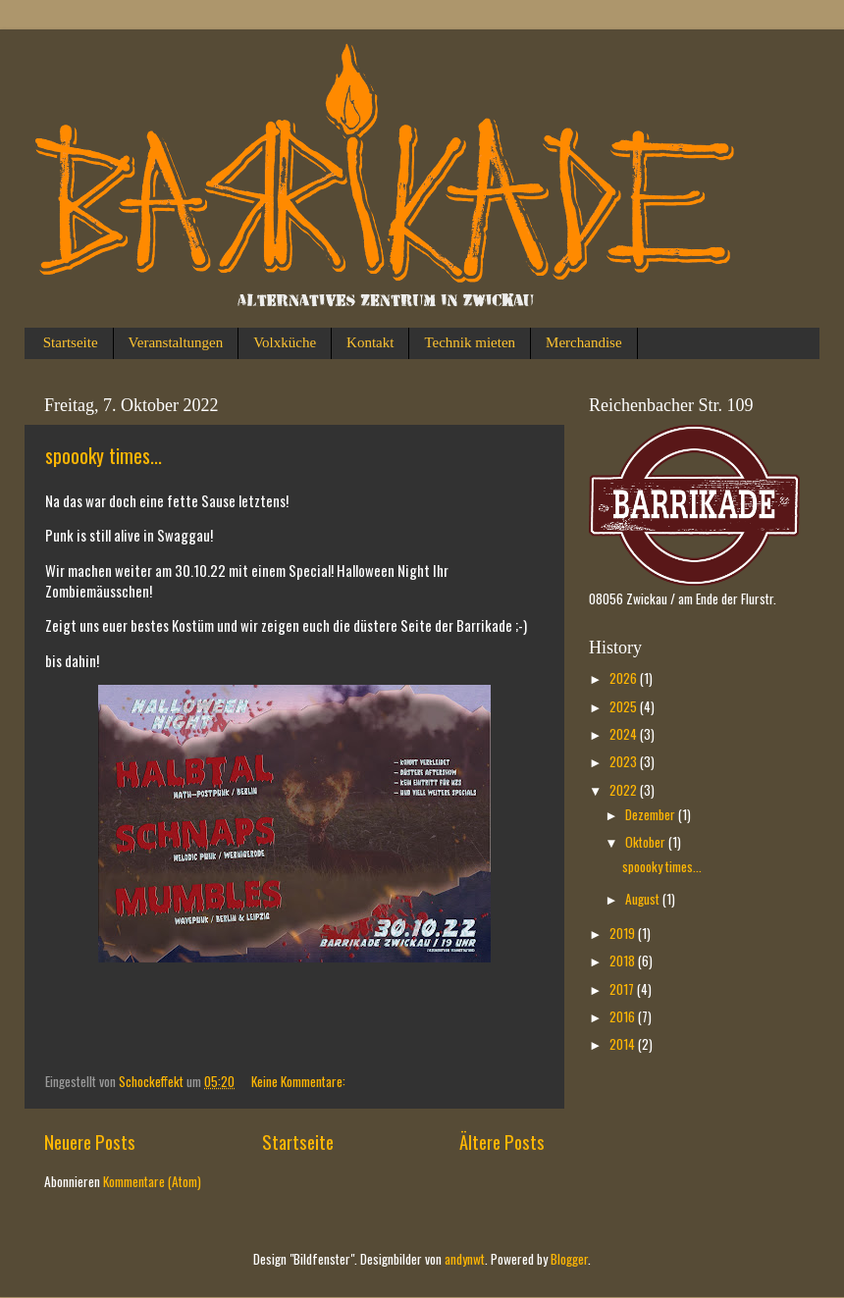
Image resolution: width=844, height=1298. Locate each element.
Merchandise (583, 342)
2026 (624, 678)
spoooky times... (103, 455)
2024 (624, 734)
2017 (623, 989)
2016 (623, 1016)
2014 (623, 1044)
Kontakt (370, 342)
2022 (624, 790)
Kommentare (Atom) (152, 1181)
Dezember (651, 814)
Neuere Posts (89, 1141)
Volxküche (284, 342)
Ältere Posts (502, 1141)
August (643, 899)
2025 (624, 706)
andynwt (465, 1259)
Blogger (569, 1259)
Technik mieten (469, 342)
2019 (623, 933)
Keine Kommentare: (299, 1081)
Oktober (646, 842)
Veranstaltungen (176, 342)
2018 (623, 960)
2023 (624, 761)
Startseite (70, 342)
